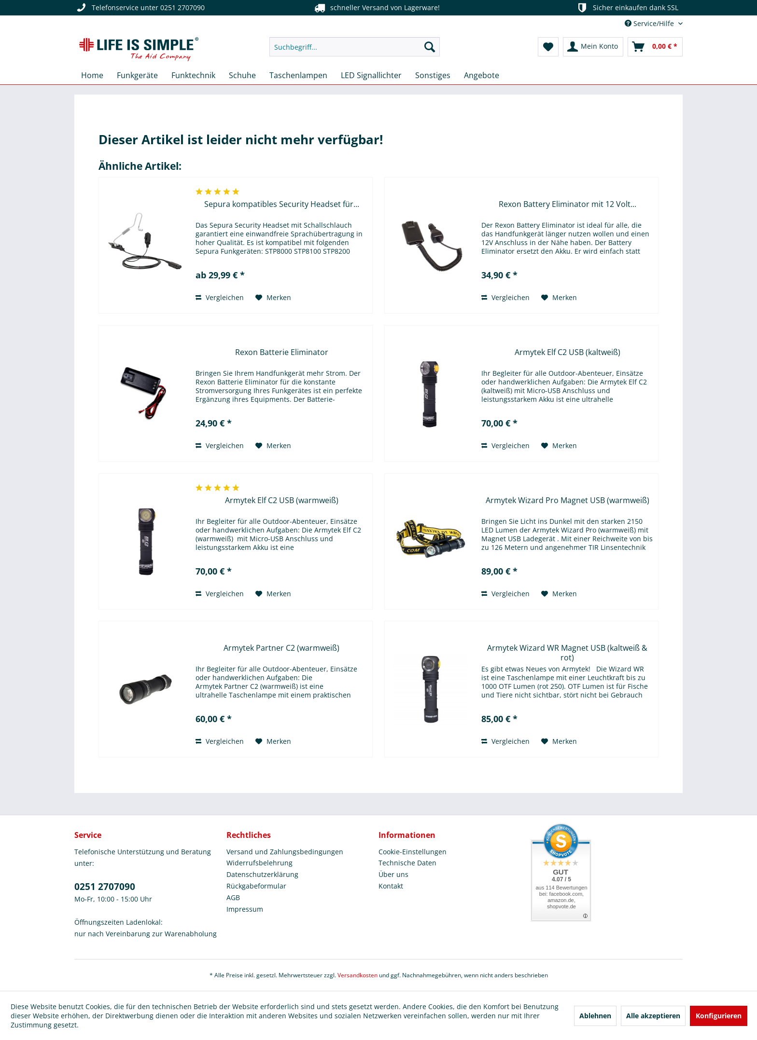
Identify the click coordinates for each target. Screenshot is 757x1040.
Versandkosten (357, 975)
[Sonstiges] (432, 75)
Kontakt (390, 885)
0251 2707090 (104, 886)
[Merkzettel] (548, 46)
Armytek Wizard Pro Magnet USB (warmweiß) (567, 500)
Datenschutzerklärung (262, 874)
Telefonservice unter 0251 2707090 (139, 7)
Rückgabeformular (256, 885)
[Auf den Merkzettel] (273, 297)
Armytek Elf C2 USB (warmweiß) (281, 500)
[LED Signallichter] (371, 75)
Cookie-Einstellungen (412, 851)
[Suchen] (430, 46)
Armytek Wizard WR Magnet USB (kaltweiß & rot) (567, 652)
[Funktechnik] (193, 75)
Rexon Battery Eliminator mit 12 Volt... (567, 204)
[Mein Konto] (593, 46)
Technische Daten (407, 862)
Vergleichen (220, 297)
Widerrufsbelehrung (259, 862)
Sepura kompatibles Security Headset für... (281, 204)
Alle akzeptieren (653, 1015)
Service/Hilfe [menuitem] (650, 23)
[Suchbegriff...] (354, 46)
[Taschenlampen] (298, 75)
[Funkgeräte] (137, 75)
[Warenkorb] (655, 46)
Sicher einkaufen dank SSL (626, 7)
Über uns (393, 874)
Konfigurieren (719, 1015)
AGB (233, 897)
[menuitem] (354, 46)
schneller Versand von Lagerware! (376, 7)
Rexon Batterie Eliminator (281, 352)
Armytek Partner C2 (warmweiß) (281, 648)
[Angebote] (481, 75)
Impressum (244, 909)
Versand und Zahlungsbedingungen (284, 851)
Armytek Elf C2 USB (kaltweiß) (567, 352)
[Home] (92, 75)
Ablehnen (595, 1015)
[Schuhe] (242, 75)
